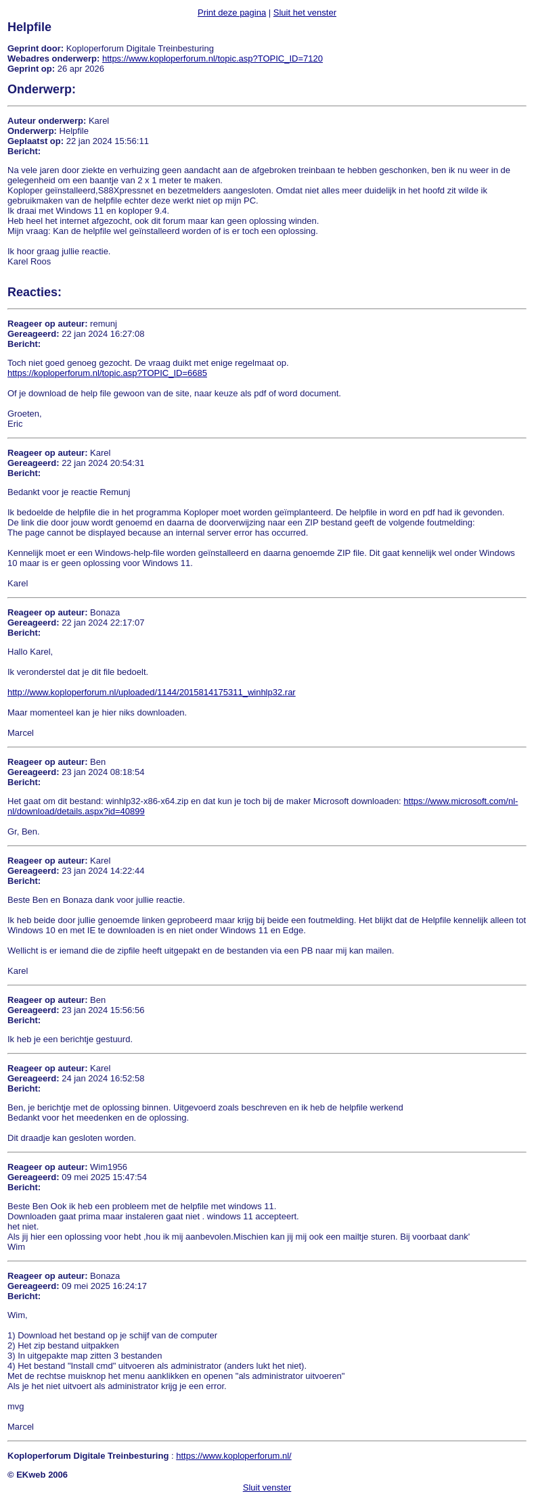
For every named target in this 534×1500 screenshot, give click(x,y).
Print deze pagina (232, 12)
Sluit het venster (304, 12)
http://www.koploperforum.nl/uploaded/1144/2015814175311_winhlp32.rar (151, 692)
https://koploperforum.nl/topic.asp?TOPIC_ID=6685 (107, 373)
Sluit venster (267, 1487)
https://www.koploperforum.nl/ (234, 1456)
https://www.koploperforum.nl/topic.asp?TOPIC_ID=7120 (212, 58)
